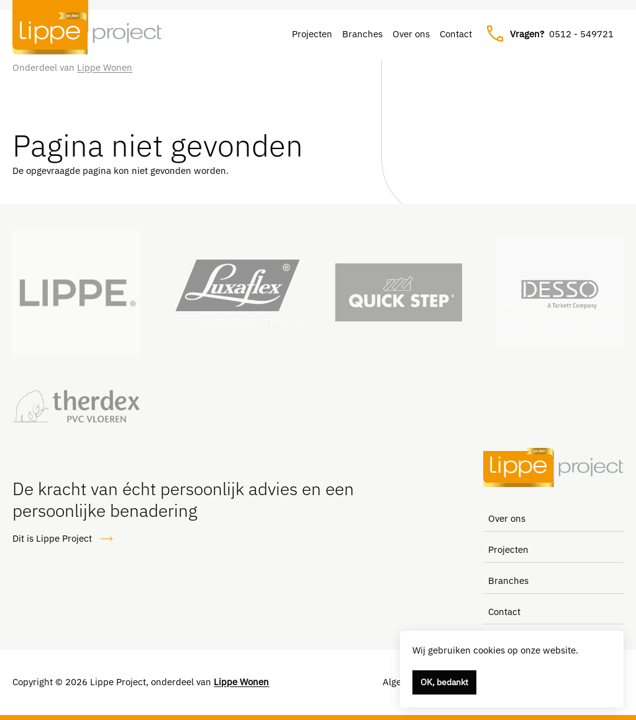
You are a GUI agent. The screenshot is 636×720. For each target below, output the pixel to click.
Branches (362, 34)
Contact (456, 34)
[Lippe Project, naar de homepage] (86, 33)
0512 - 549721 (550, 34)
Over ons (411, 34)
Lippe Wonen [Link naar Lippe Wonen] (104, 67)
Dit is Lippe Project (63, 539)
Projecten (312, 34)
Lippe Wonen (241, 682)
